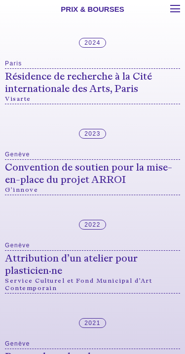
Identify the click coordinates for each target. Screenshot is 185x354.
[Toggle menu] (175, 8)
